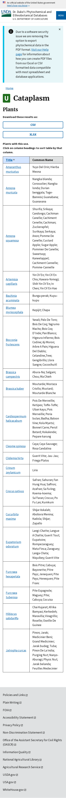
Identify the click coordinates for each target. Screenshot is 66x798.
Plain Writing (11, 702)
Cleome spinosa (16, 446)
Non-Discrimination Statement (22, 732)
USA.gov (8, 782)
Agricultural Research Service (21, 767)
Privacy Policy (11, 725)
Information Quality (15, 752)
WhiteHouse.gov (13, 790)
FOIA (6, 710)
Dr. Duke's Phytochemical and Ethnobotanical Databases (32, 13)
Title (10, 160)
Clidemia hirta (14, 458)
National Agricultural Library (21, 759)
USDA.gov (9, 775)
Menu (61, 15)
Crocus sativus (15, 491)
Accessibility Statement (18, 717)
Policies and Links (14, 695)
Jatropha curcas (16, 650)
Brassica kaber (15, 389)
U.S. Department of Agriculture (30, 18)
